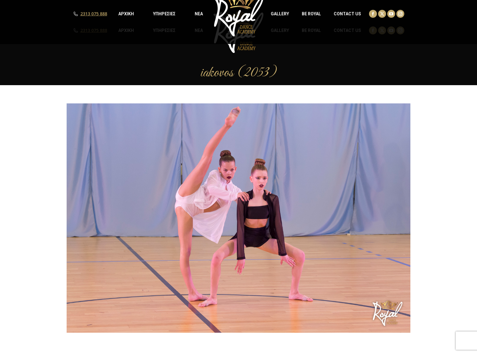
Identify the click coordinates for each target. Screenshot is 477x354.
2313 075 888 (93, 30)
